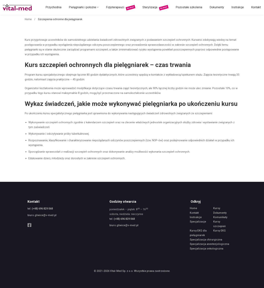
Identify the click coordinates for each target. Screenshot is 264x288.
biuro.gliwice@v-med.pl (41, 215)
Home (28, 19)
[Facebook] (29, 225)
